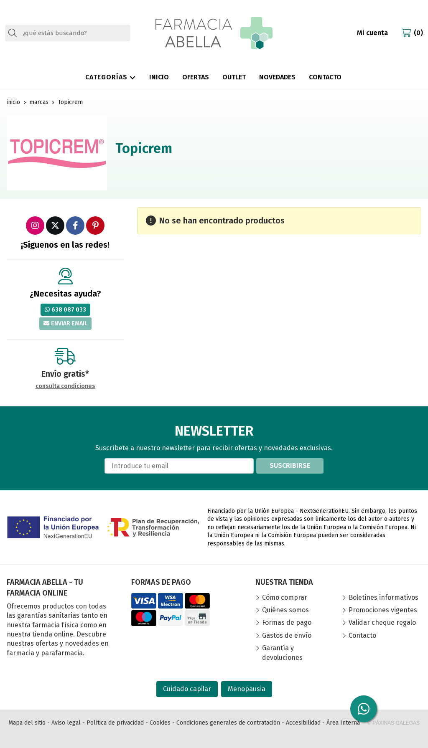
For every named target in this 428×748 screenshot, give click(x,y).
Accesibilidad (303, 722)
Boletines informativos (383, 597)
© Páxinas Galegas (393, 723)
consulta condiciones (65, 386)
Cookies (160, 722)
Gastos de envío (286, 635)
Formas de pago (286, 622)
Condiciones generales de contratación (228, 722)
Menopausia (246, 689)
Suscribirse (290, 465)
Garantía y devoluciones (282, 652)
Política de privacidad (115, 722)
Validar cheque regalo (382, 622)
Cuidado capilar (187, 689)
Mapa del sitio (27, 722)
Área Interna (343, 722)
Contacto (362, 635)
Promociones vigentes (383, 610)
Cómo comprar (284, 597)
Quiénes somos (285, 610)
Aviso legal (66, 722)
